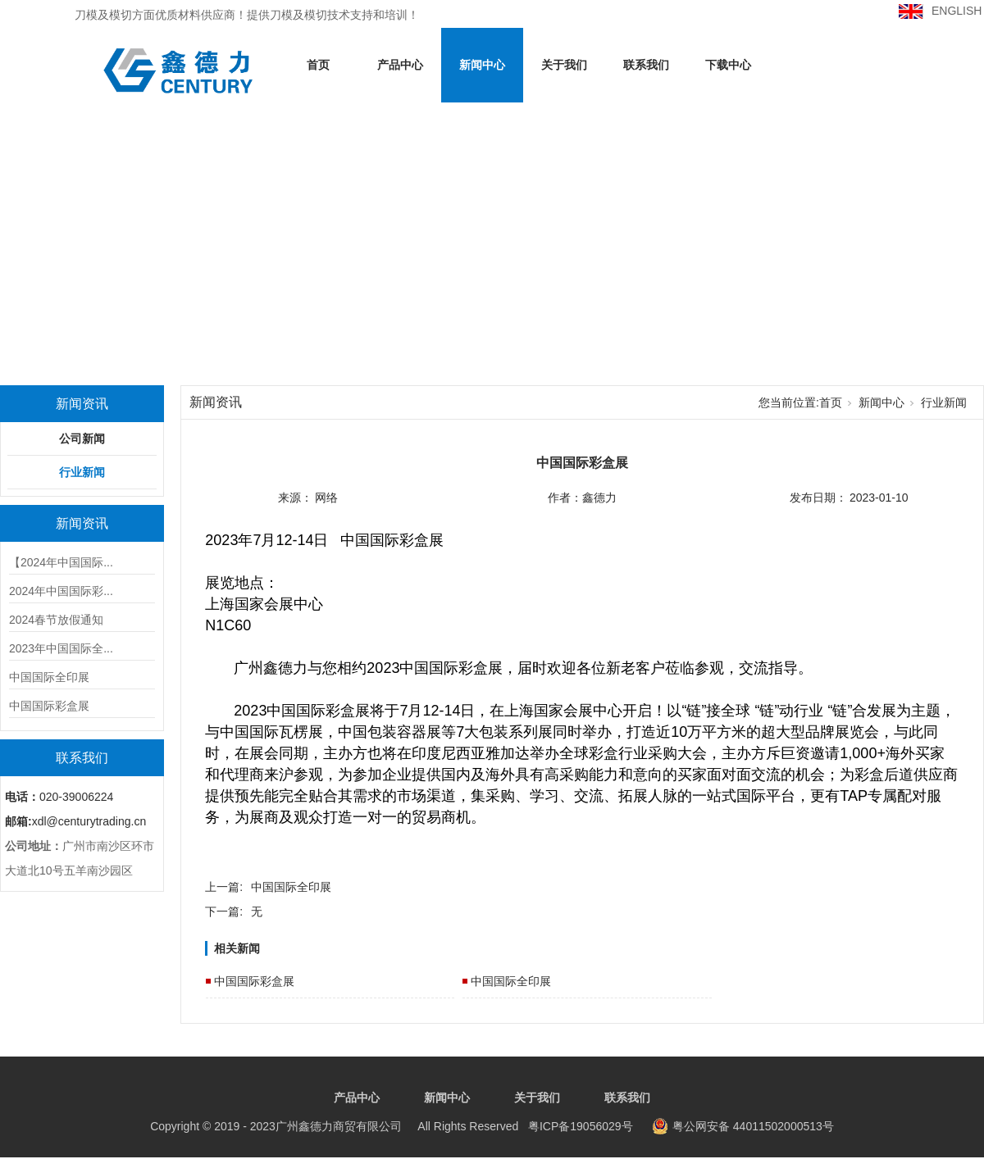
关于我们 (564, 64)
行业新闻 (82, 472)
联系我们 (646, 64)
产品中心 (400, 64)
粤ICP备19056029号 (391, 1126)
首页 (318, 64)
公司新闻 (82, 438)
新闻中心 (482, 64)
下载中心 (728, 64)
